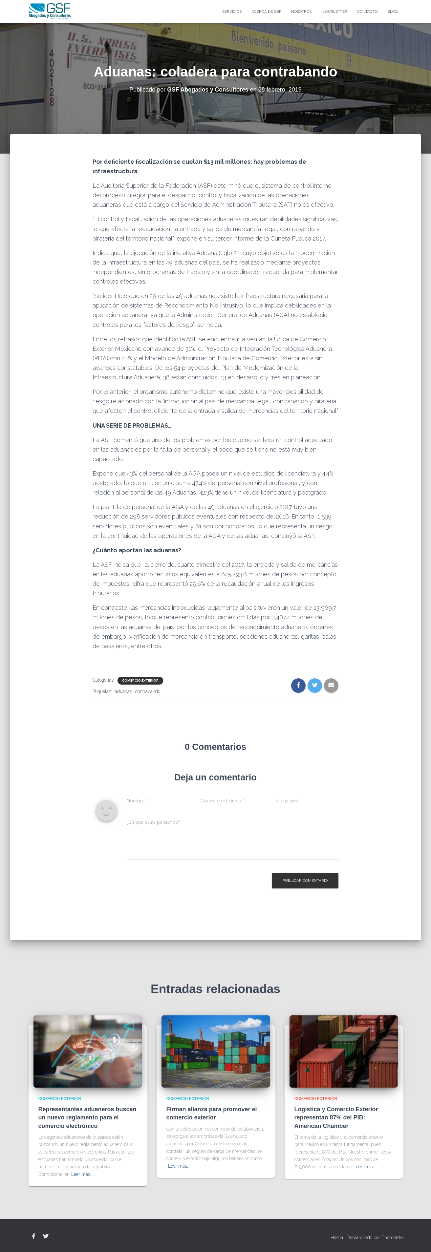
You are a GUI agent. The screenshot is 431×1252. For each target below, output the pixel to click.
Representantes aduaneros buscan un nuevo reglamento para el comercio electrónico (87, 1117)
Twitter (46, 1236)
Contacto (367, 11)
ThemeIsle (392, 1237)
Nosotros (301, 11)
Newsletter (334, 11)
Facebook (33, 1236)
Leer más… (82, 1174)
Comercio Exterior (140, 680)
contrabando (147, 691)
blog (392, 11)
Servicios (232, 11)
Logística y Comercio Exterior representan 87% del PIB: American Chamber (336, 1117)
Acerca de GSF (266, 11)
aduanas (123, 691)
